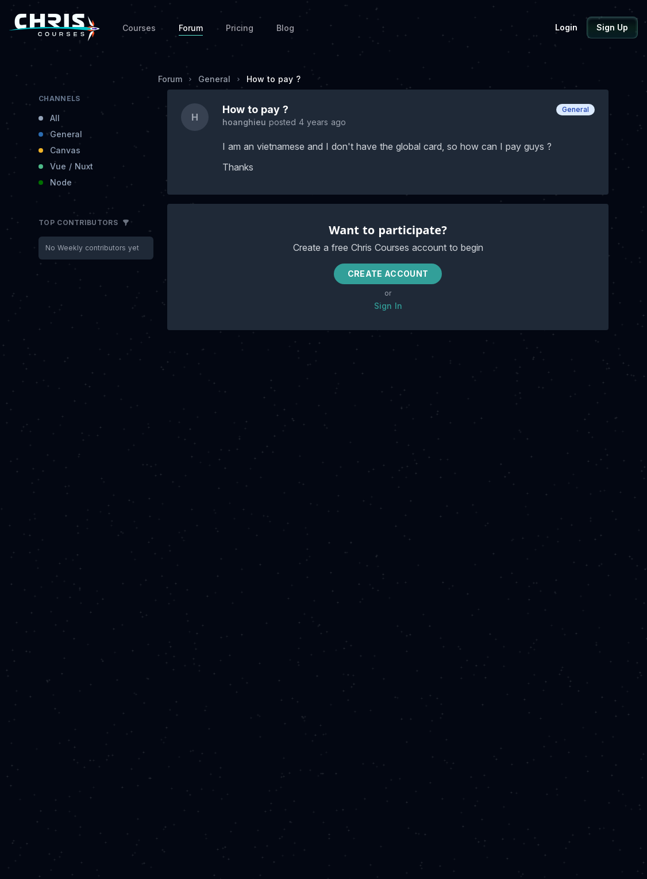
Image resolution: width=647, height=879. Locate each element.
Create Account (388, 273)
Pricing (239, 28)
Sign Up (612, 27)
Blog (285, 28)
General (214, 79)
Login (566, 27)
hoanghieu (245, 122)
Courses (139, 28)
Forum (191, 28)
